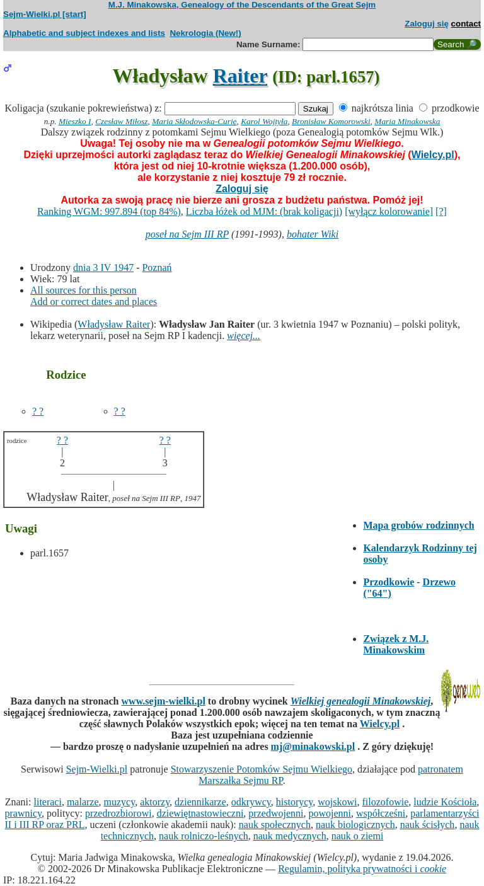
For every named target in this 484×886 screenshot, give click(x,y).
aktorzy (155, 802)
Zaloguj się (427, 23)
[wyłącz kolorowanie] (389, 211)
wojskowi (337, 802)
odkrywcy (251, 802)
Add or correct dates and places (93, 301)
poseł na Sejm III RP (187, 234)
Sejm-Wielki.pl (97, 769)
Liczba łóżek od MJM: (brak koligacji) (264, 211)
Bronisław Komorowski (331, 121)
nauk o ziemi (357, 836)
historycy (294, 802)
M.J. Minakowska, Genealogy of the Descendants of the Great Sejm (242, 4)
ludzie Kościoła (444, 802)
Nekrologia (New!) (205, 33)
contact (466, 23)
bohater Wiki (312, 234)
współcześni (380, 813)
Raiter (240, 75)
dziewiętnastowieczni (200, 813)
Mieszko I (75, 121)
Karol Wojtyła (264, 121)
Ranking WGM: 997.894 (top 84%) (109, 211)
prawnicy (23, 813)
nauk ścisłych (427, 824)
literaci (48, 802)
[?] (441, 211)
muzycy (119, 802)
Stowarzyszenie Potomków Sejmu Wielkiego (261, 769)
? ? (37, 411)
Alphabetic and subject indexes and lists (84, 33)
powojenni (329, 813)
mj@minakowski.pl (313, 746)
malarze (83, 802)
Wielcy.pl (433, 154)
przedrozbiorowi (118, 813)
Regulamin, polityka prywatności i (362, 868)
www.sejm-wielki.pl (163, 701)
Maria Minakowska (407, 121)
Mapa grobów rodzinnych (418, 525)
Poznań (156, 267)
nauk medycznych (289, 836)
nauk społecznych (275, 824)
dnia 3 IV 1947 (103, 267)
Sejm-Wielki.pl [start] (44, 14)
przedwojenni (275, 813)
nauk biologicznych (355, 824)
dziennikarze (200, 802)
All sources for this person (83, 290)
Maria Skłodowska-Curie (194, 121)
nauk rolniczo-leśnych (203, 836)
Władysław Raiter (114, 324)
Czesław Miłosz (121, 121)
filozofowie (385, 802)
